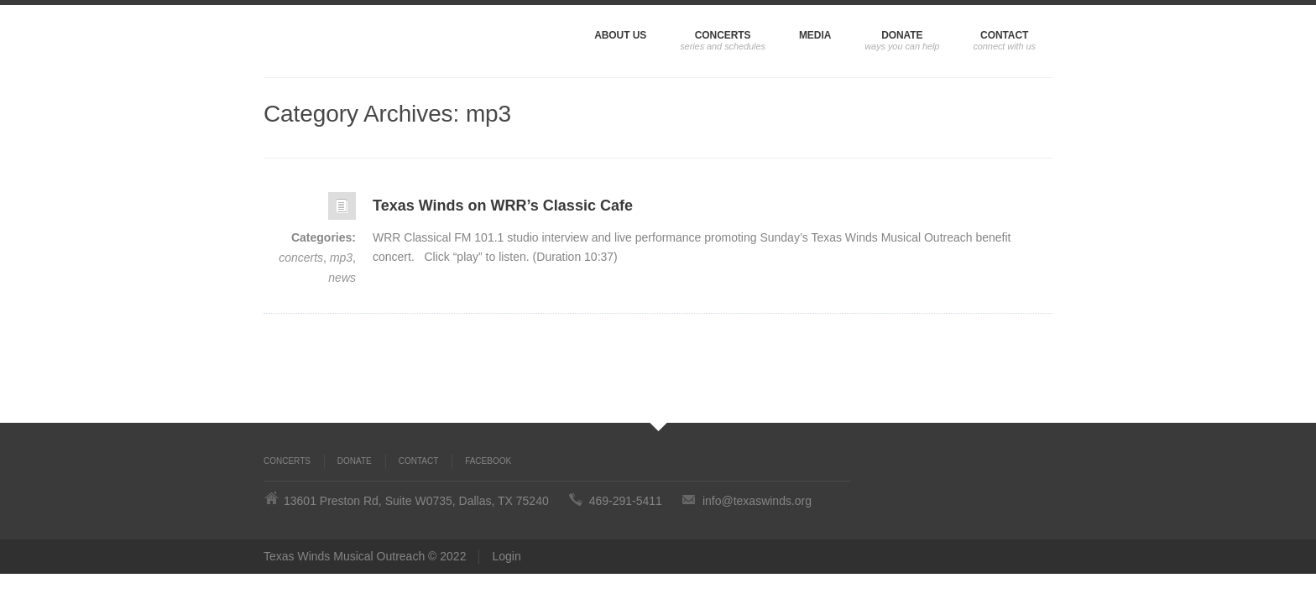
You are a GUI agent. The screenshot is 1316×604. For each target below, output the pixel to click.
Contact (1004, 35)
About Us (620, 35)
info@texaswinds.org (757, 501)
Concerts (723, 35)
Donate (901, 35)
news (342, 277)
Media (815, 35)
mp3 (341, 257)
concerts (301, 257)
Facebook (488, 461)
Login (506, 556)
